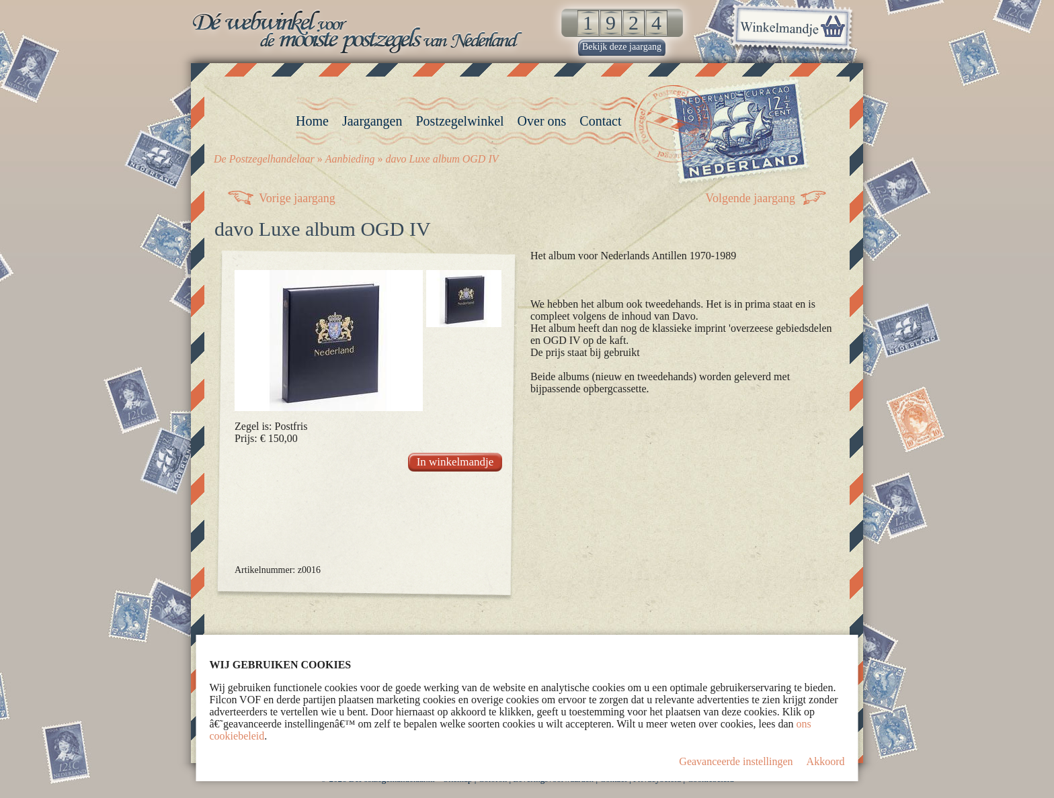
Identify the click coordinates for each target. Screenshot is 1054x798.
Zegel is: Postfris (271, 426)
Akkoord (826, 761)
